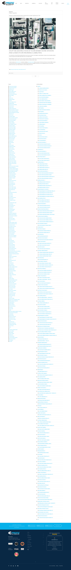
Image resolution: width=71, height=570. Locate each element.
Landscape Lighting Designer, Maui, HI (45, 254)
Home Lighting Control (41, 198)
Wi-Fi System (11, 291)
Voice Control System (41, 281)
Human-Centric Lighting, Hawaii (44, 429)
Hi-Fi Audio (11, 193)
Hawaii (10, 164)
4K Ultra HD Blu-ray (12, 219)
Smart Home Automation (13, 86)
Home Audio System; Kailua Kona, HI (45, 459)
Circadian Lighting (12, 116)
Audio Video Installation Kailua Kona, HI (45, 463)
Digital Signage (40, 369)
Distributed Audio (11, 269)
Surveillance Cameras (12, 226)
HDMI (10, 143)
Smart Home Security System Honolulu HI (46, 239)
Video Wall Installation (12, 270)
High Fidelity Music (12, 189)
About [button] (21, 3)
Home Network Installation (13, 215)
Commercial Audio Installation (42, 216)
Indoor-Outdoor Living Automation (44, 100)
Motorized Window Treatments (13, 109)
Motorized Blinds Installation (42, 441)
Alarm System (11, 198)
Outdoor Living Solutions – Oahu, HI (45, 279)
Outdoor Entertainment (12, 108)
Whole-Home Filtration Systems (43, 380)
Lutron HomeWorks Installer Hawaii (45, 385)
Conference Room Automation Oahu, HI (45, 286)
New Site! (10, 341)
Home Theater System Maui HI (44, 158)
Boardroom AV (11, 113)
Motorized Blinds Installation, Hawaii (45, 443)
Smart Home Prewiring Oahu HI (44, 367)
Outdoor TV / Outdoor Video (43, 93)
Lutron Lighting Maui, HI (43, 396)
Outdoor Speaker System (13, 222)
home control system (12, 286)
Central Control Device (12, 180)
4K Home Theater (12, 218)
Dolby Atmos (11, 141)
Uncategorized (40, 149)
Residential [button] (27, 3)
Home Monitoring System (42, 358)
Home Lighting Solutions (42, 295)
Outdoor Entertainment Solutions (44, 109)
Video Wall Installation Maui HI (44, 492)
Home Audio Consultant (41, 304)
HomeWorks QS (11, 321)
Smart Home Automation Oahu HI (44, 147)
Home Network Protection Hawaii (44, 488)
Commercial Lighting (12, 120)
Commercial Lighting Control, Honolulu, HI (46, 364)
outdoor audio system (12, 281)
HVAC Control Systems (41, 438)
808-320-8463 (10, 536)
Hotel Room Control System (42, 290)
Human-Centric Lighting (42, 427)
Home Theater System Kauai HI (44, 160)
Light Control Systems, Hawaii (44, 436)
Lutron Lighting (40, 394)
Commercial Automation (12, 87)
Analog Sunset (11, 154)
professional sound (12, 317)
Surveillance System (12, 200)
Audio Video (11, 243)
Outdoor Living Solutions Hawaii (44, 277)
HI (9, 328)
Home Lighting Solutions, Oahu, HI (44, 470)
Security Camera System (43, 136)
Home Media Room (12, 205)
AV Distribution (11, 206)
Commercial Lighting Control (42, 362)
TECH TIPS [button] (52, 3)
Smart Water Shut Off (22, 69)
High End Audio (11, 151)
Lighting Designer (12, 99)
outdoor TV (11, 277)
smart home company (12, 319)
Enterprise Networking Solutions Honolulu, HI (46, 210)
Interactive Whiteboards (12, 213)
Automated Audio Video (12, 202)
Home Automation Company (13, 117)
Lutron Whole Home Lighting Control (44, 391)
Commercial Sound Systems (42, 515)
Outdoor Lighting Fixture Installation (45, 95)
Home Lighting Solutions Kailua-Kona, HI (45, 299)
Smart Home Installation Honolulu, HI (45, 272)
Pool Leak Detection (42, 140)
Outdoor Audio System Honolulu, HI (45, 414)
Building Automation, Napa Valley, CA (45, 185)
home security (11, 325)
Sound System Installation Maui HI (44, 349)
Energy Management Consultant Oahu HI (45, 192)
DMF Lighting (41, 111)
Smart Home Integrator (12, 290)
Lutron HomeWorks (12, 175)
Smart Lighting (11, 95)
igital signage (11, 332)
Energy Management (12, 167)
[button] (35, 561)
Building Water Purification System (43, 501)
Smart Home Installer (12, 128)
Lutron (10, 96)
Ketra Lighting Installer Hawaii (44, 378)
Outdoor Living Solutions (13, 256)
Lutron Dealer (40, 454)
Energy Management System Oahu (44, 353)
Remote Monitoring (12, 184)
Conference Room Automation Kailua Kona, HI (46, 288)
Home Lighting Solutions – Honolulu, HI (45, 297)
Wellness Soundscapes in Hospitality (45, 104)
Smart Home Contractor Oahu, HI (44, 481)
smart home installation (12, 236)
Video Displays (11, 145)
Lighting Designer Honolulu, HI (44, 167)
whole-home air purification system (14, 299)
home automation (11, 130)
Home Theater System (12, 188)
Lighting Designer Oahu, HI (43, 165)
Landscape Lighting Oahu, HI (44, 302)
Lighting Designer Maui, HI (43, 169)
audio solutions (11, 315)
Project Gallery (57, 3)
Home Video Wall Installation (43, 97)
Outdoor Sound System (12, 163)
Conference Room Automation (43, 284)
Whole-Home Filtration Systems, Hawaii (45, 382)
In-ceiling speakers (12, 209)
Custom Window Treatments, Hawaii (45, 263)
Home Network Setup (42, 115)
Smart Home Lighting (12, 176)
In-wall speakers (11, 210)
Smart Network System (12, 248)
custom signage (11, 333)
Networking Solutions (41, 450)
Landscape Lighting (12, 129)
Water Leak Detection (41, 416)
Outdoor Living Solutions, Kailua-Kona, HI (46, 474)
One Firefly (53, 565)
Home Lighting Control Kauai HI (44, 201)
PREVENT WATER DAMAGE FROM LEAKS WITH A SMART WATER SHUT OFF (24, 15)
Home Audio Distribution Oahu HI (44, 154)
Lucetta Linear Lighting (43, 106)
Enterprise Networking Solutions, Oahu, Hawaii (46, 214)
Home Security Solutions (43, 120)
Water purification (11, 304)
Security (12, 69)
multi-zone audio (11, 282)
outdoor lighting (11, 278)
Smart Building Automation (13, 171)
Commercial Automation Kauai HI (44, 207)
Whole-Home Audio (12, 137)
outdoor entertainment (12, 274)
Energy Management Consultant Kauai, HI (46, 194)
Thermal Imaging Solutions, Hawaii (44, 447)
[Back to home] (8, 3)
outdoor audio (11, 273)
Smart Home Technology (13, 104)
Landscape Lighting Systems (44, 88)
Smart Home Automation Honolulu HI (45, 145)
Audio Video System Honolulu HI (44, 248)
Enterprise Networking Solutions (14, 253)
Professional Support (12, 126)
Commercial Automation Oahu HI (44, 205)
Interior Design (11, 147)
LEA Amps (39, 405)
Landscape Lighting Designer (13, 168)
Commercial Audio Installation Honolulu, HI (46, 221)
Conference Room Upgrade (42, 373)
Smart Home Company (12, 160)
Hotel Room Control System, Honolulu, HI (46, 293)
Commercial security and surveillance (14, 251)
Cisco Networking (42, 129)
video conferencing (12, 295)
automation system (12, 172)
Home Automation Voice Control (43, 512)
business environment (12, 316)
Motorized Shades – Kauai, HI (44, 340)
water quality (11, 308)
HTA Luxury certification (12, 235)
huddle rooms (11, 257)
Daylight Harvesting (12, 146)
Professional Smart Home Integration (45, 102)
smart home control (12, 285)
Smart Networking (12, 249)
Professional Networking (13, 192)
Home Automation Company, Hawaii (45, 225)
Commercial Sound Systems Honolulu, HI (45, 517)
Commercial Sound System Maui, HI (45, 324)
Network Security (11, 265)
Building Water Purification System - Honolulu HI (47, 503)
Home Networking (12, 155)
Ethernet (10, 179)
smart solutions (11, 303)
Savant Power (41, 91)
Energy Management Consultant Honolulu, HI (46, 196)
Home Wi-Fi (11, 217)
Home (16, 3)
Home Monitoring (11, 230)
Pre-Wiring (10, 150)
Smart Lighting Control (12, 91)
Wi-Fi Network (11, 264)
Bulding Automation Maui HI (43, 183)
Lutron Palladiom (40, 409)
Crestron (10, 100)
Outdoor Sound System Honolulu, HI (45, 243)
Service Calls (11, 185)
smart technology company (13, 337)
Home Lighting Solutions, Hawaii (44, 477)
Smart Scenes (11, 181)
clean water (11, 307)
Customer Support (12, 125)
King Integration (11, 240)
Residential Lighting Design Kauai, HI (45, 346)
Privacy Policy (61, 565)
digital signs (11, 334)
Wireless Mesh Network (12, 214)
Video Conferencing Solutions (13, 111)
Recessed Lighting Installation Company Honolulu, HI (47, 335)
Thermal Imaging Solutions (42, 445)
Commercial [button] (34, 3)
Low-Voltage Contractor (12, 124)
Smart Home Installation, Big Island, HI (45, 270)
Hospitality (29, 539)
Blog (68, 3)
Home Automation (12, 138)
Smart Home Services (12, 197)
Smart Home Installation (42, 268)
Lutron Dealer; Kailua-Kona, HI (44, 456)
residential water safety (12, 324)
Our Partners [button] (46, 3)
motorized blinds (11, 336)
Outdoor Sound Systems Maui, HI (44, 389)
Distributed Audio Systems (43, 113)
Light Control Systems (41, 434)
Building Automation (12, 133)
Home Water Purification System (43, 508)
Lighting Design (11, 103)
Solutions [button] (40, 3)
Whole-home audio (12, 294)
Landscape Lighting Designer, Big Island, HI (46, 252)
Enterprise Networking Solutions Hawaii (45, 212)
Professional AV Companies (43, 118)
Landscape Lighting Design (13, 329)
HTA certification (11, 234)
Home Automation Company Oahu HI (45, 311)
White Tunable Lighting (12, 162)
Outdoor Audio (11, 107)
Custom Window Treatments (43, 122)
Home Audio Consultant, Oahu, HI (44, 308)
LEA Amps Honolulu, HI (43, 407)
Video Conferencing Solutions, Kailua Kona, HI (46, 176)
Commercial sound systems (13, 312)
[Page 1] (35, 76)
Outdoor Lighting (11, 134)
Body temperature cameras (13, 252)
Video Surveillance (12, 232)
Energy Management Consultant (14, 112)
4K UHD (10, 239)
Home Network (11, 142)
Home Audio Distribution (42, 151)
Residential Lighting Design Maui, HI (45, 344)
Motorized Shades (12, 92)
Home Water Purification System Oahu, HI (46, 510)
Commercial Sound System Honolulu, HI (45, 322)
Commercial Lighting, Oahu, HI (44, 432)
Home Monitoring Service (13, 223)
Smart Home (16, 69)
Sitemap (57, 565)
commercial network (12, 287)
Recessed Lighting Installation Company (15, 311)
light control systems (12, 338)
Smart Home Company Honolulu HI (44, 230)
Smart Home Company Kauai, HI (44, 232)
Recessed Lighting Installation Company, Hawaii (47, 333)
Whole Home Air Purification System (44, 326)
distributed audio (11, 227)
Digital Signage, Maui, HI (43, 371)
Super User (11, 11)
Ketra (10, 320)
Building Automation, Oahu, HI (44, 187)
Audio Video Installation (42, 461)
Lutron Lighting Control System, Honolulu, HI (46, 425)
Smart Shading (11, 121)
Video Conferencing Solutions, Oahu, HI (45, 178)
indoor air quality (11, 298)
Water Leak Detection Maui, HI (44, 418)
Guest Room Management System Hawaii (45, 506)
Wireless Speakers (12, 247)
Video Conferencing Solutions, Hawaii (45, 174)
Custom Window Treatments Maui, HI (45, 266)
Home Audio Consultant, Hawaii (44, 306)
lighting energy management (13, 300)
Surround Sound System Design (43, 497)
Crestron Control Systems (43, 127)
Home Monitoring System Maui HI (44, 360)
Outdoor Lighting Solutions (13, 266)
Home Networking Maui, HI (43, 259)
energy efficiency (11, 302)
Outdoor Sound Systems (42, 387)
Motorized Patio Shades (41, 398)
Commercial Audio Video (13, 94)
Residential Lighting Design (42, 342)
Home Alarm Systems (42, 138)
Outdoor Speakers (12, 158)
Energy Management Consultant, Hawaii (45, 317)
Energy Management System (42, 351)
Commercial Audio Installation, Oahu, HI (45, 219)
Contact (62, 3)
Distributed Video (11, 268)
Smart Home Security (12, 231)
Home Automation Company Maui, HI (45, 313)
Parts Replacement (12, 183)
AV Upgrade (11, 196)
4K (9, 201)
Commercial (35, 537)
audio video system (12, 159)
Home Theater (11, 90)
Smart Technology (12, 244)
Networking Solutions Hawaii (43, 452)
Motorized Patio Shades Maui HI (44, 400)
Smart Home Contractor (42, 479)
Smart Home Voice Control (43, 131)
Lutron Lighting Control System (43, 423)
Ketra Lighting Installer (41, 376)
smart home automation (12, 283)
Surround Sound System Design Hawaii (45, 499)
